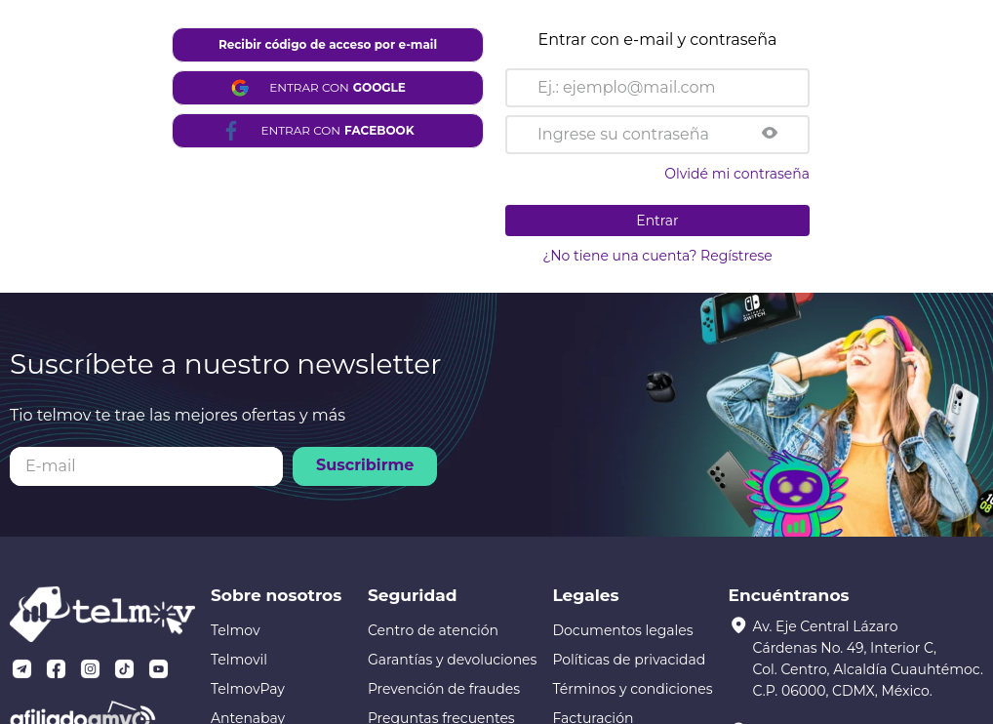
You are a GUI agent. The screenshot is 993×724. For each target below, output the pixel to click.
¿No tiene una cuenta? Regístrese (657, 255)
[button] (769, 134)
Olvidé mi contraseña (737, 173)
